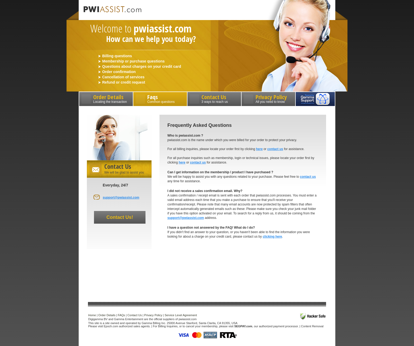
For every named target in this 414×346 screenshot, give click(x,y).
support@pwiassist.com (121, 197)
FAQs (121, 315)
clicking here (272, 236)
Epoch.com (111, 326)
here (259, 149)
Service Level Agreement (180, 315)
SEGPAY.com (243, 326)
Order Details (106, 98)
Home (92, 315)
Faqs (160, 98)
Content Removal (312, 326)
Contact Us (214, 98)
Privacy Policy (268, 98)
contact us (275, 149)
